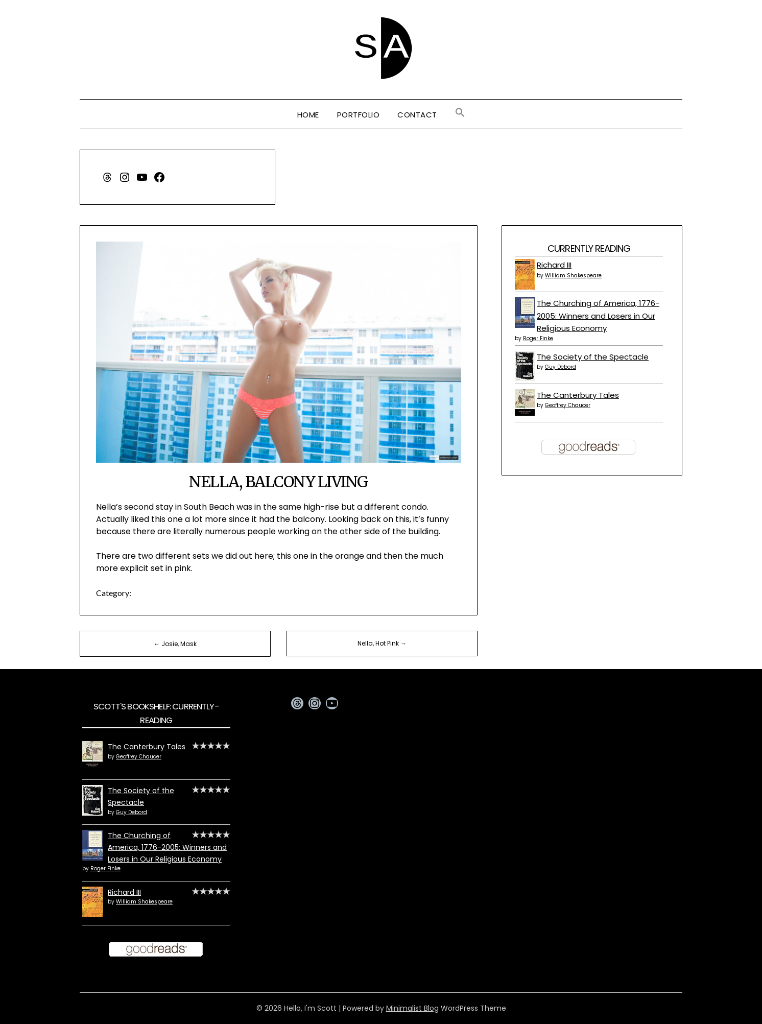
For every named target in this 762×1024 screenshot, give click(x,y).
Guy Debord (560, 367)
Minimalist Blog (412, 1008)
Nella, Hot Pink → (382, 643)
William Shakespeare (573, 275)
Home (308, 114)
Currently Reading (588, 248)
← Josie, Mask (175, 643)
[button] (460, 113)
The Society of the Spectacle (593, 356)
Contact (417, 114)
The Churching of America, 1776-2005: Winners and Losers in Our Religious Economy (598, 316)
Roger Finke (538, 338)
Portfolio (358, 114)
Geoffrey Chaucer (567, 405)
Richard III (554, 264)
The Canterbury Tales (578, 395)
